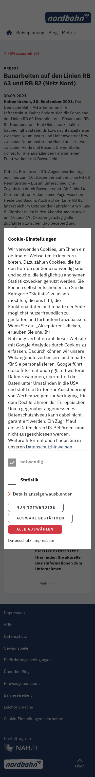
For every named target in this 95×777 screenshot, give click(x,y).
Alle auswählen (35, 529)
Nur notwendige (35, 507)
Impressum (43, 540)
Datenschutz (19, 540)
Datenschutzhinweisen (49, 447)
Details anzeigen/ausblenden (42, 494)
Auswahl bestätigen (40, 518)
